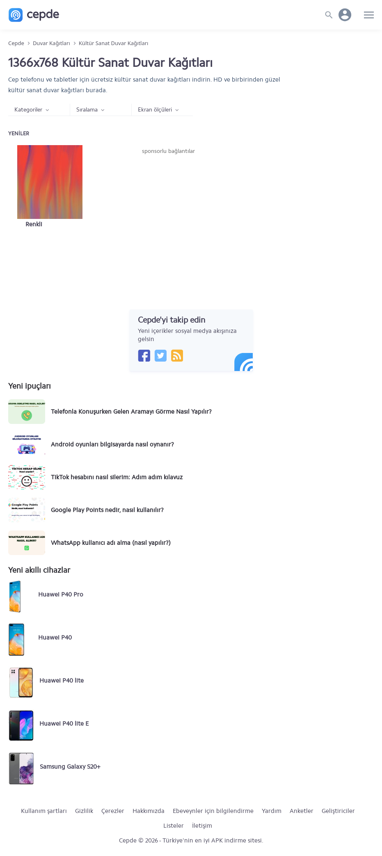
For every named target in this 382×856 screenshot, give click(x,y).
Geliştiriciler (338, 811)
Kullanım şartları (44, 811)
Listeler (173, 825)
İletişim (202, 825)
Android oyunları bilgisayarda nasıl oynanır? (112, 444)
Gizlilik (84, 811)
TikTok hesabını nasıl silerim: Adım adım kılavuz (117, 477)
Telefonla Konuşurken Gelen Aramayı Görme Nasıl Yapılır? (131, 411)
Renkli (33, 224)
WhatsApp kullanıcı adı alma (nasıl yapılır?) (111, 542)
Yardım (271, 811)
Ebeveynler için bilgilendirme (213, 811)
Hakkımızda (149, 811)
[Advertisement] (169, 216)
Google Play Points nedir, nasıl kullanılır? (107, 510)
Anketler (301, 811)
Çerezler (112, 811)
